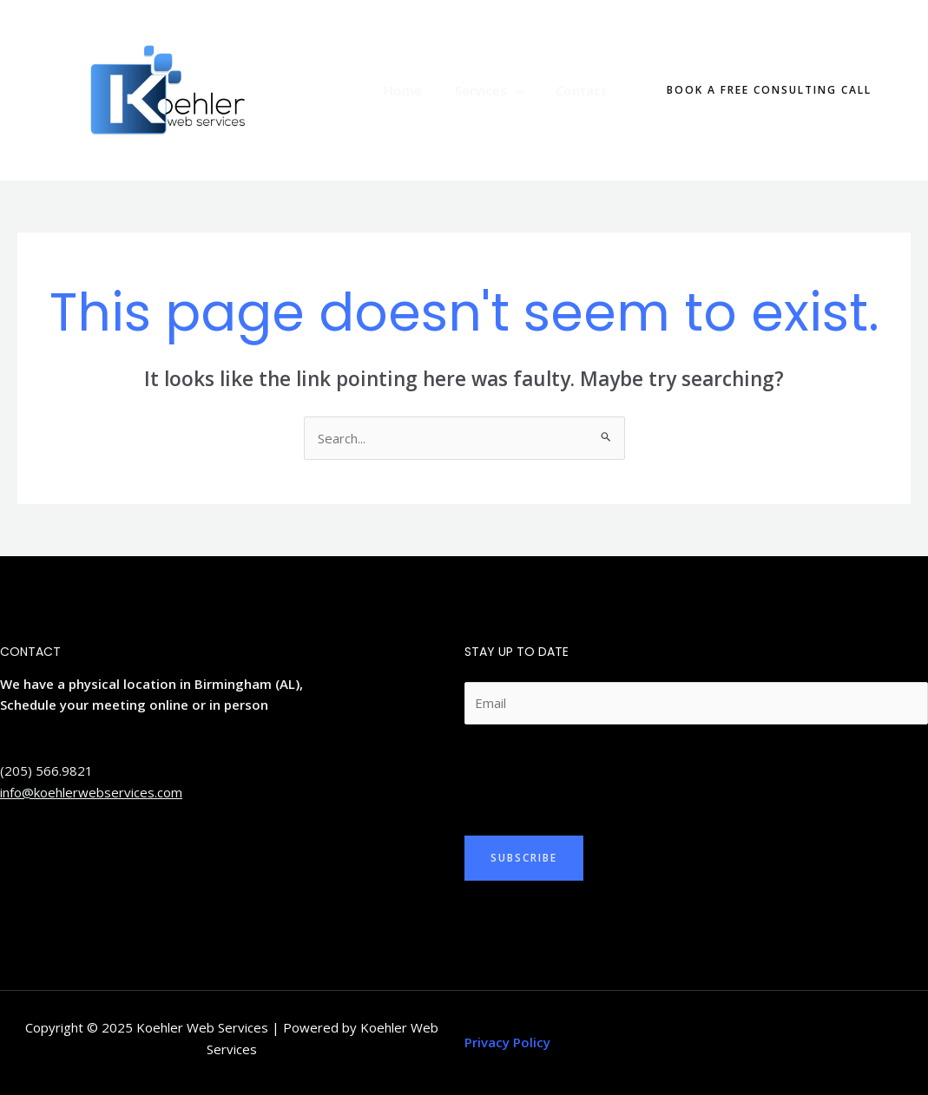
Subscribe (523, 857)
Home (419, 90)
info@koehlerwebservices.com (91, 792)
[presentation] (596, 776)
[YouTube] (86, 855)
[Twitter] (8, 855)
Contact (584, 90)
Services (498, 90)
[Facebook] (60, 855)
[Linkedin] (34, 855)
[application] (525, 90)
